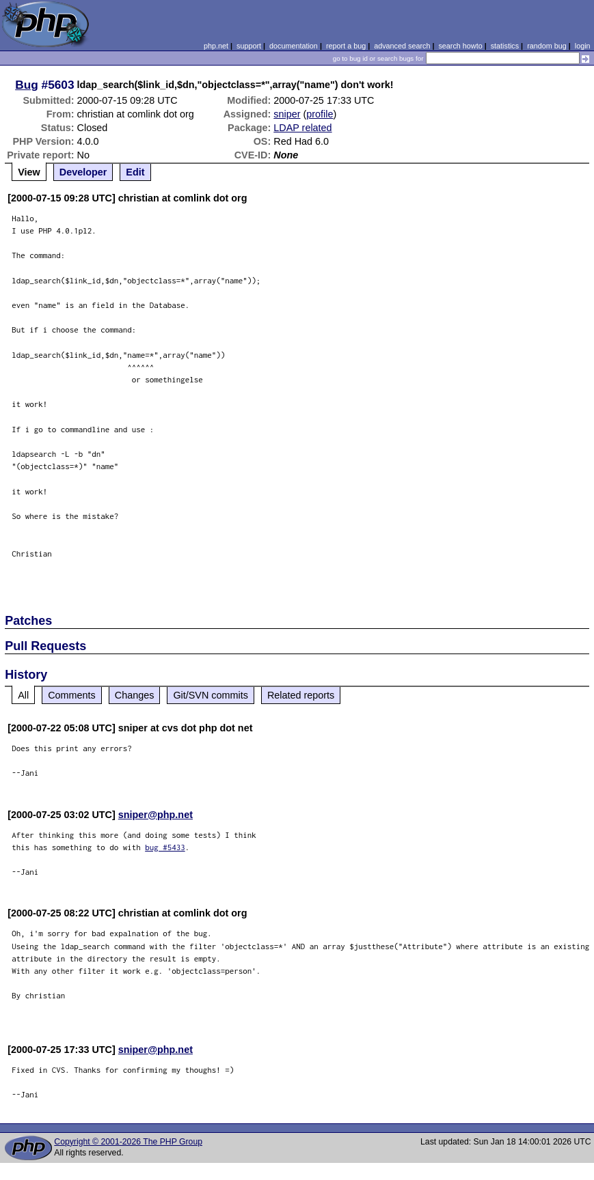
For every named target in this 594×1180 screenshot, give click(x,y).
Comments (72, 695)
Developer (83, 172)
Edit (135, 172)
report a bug (346, 46)
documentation (293, 46)
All (23, 695)
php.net (216, 46)
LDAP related (302, 127)
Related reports (300, 695)
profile (319, 114)
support (249, 46)
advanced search (402, 46)
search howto (460, 46)
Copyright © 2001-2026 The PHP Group (128, 1142)
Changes (134, 695)
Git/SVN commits (210, 695)
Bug (26, 85)
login (583, 46)
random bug (547, 46)
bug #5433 (165, 847)
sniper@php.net (155, 814)
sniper (286, 114)
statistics (505, 46)
